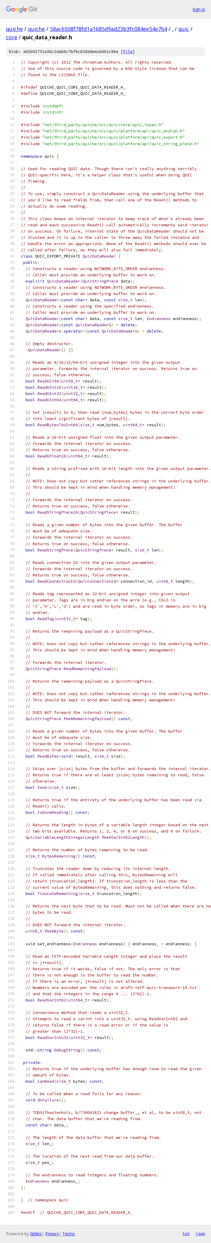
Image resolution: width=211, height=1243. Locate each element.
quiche (14, 28)
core (11, 37)
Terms (68, 1233)
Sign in (199, 9)
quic (183, 28)
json (200, 1233)
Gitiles (36, 1233)
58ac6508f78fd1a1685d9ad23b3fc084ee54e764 (108, 28)
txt (186, 1233)
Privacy (52, 1233)
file (128, 51)
